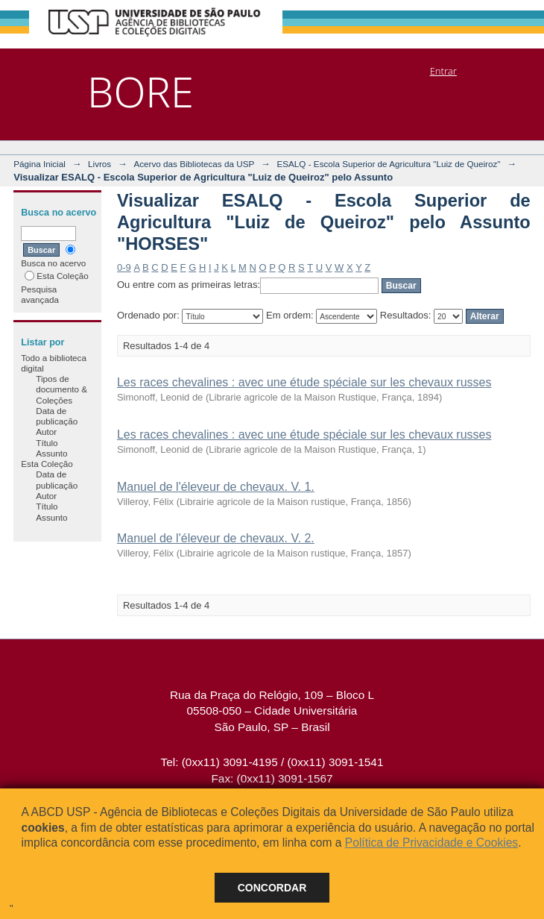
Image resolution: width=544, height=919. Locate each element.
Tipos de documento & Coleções (61, 389)
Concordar (272, 888)
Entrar (443, 71)
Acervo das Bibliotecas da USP (193, 164)
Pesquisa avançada (40, 294)
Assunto (51, 453)
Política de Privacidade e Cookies (431, 842)
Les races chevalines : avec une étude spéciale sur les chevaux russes (304, 382)
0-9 (124, 267)
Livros (99, 164)
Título (46, 443)
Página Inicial (39, 164)
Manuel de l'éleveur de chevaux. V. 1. (215, 486)
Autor (46, 431)
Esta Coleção (57, 275)
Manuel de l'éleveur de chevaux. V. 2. (215, 538)
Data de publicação (57, 416)
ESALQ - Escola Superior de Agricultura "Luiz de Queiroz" (388, 164)
